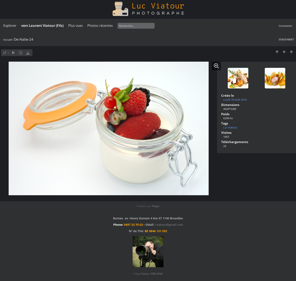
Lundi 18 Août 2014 (235, 99)
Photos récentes (100, 25)
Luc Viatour (230, 127)
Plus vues (75, 25)
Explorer (9, 25)
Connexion (285, 26)
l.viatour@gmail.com (169, 225)
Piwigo (155, 206)
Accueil (7, 39)
